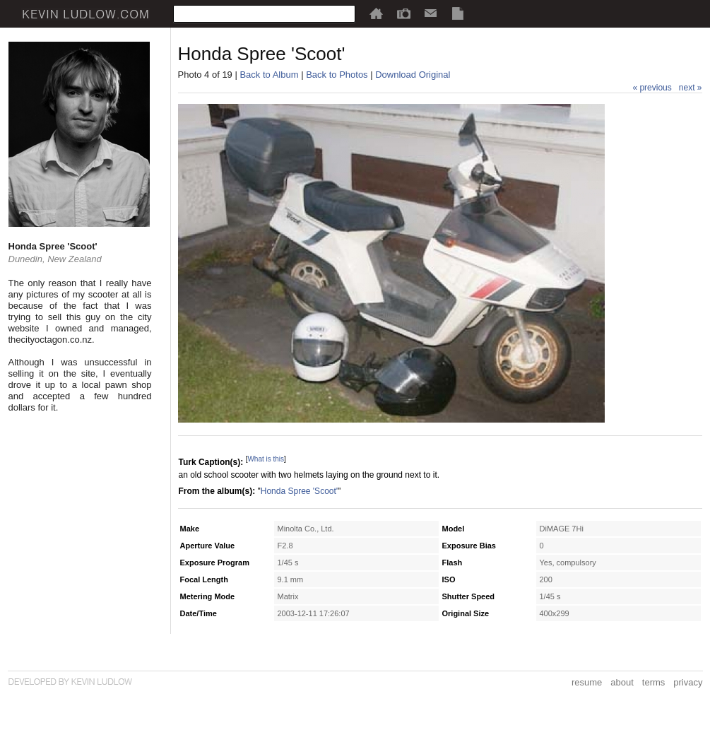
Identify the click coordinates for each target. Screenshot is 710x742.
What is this (265, 459)
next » (690, 88)
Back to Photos (336, 74)
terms (653, 682)
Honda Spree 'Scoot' (299, 491)
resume (587, 682)
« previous (651, 88)
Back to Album (268, 74)
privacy (687, 682)
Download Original (412, 74)
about (622, 682)
